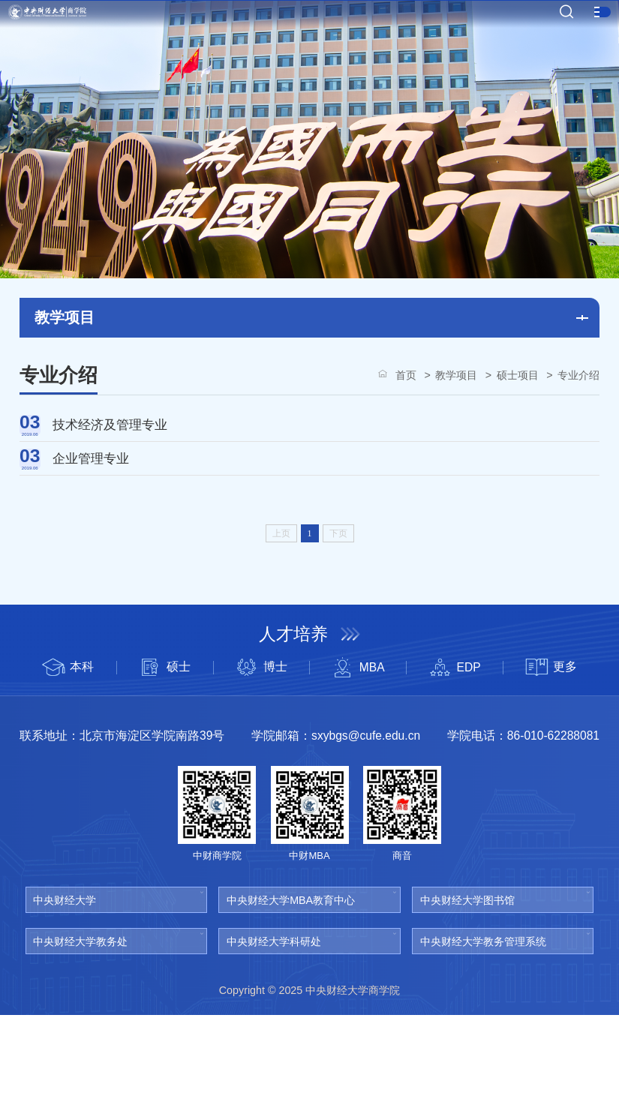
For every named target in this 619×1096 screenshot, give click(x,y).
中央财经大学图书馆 (467, 982)
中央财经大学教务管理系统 (483, 1022)
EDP (454, 749)
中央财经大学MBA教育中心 (291, 982)
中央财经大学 (64, 982)
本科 (68, 749)
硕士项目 (518, 375)
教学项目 (456, 375)
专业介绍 (578, 375)
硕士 (164, 749)
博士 (261, 749)
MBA (357, 749)
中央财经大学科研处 (274, 1022)
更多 (551, 749)
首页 (405, 375)
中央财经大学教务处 (80, 1022)
